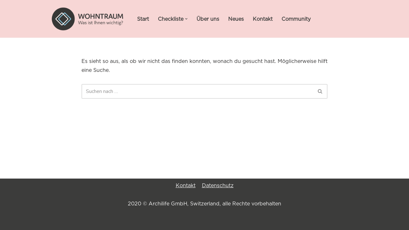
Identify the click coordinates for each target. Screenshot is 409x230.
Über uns (208, 19)
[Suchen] (197, 91)
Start (143, 19)
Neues (236, 19)
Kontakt (263, 19)
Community (296, 19)
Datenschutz (218, 185)
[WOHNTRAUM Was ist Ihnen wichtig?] (88, 19)
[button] (186, 19)
